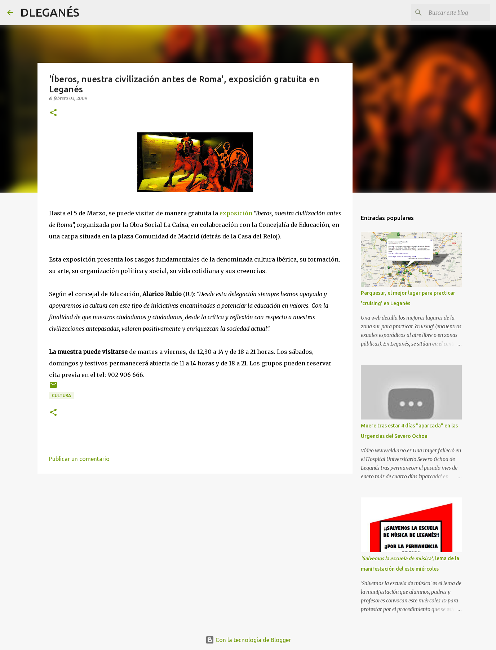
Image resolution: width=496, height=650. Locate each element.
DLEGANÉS (49, 12)
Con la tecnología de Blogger (248, 640)
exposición (236, 213)
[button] (53, 113)
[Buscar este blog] (452, 12)
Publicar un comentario (79, 459)
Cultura (61, 395)
